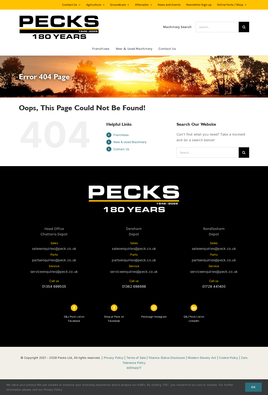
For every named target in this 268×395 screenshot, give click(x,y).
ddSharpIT (134, 367)
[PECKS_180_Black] (59, 15)
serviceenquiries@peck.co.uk (54, 271)
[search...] (217, 27)
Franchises (121, 135)
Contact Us (121, 149)
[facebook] (74, 307)
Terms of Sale (136, 357)
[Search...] (208, 152)
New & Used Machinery (130, 142)
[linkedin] (194, 307)
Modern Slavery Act (202, 357)
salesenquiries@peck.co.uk (54, 248)
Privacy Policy (114, 357)
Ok (253, 387)
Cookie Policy (228, 357)
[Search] (244, 27)
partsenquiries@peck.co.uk (54, 260)
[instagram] (154, 307)
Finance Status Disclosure (167, 357)
